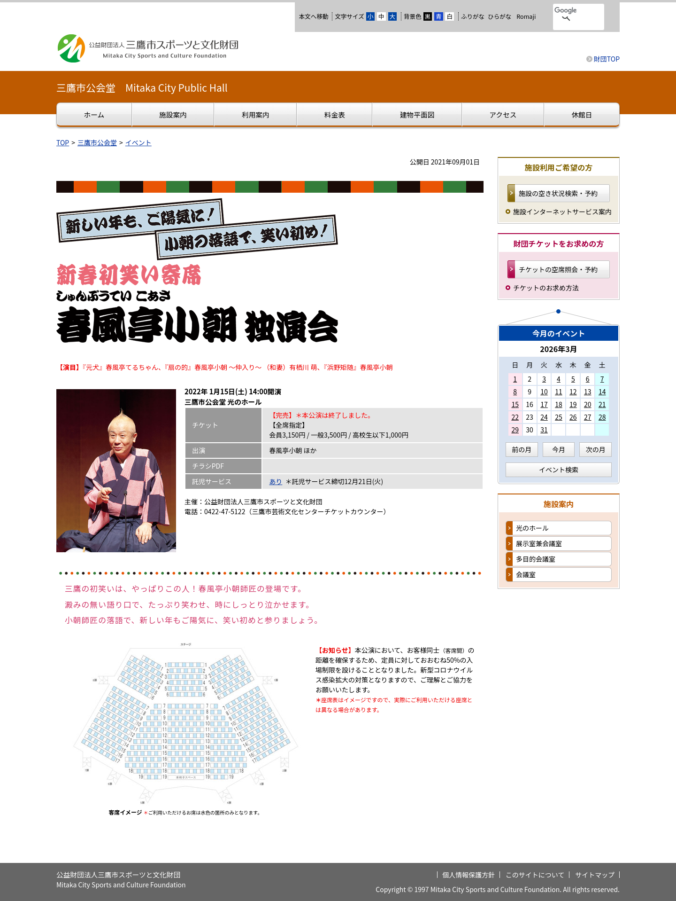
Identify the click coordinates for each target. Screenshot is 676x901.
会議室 (526, 574)
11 (558, 391)
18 (558, 404)
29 (515, 429)
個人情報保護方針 (468, 874)
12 (573, 391)
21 (602, 404)
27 (588, 417)
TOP (62, 142)
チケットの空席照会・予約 (558, 269)
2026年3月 (558, 348)
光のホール (532, 528)
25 (558, 417)
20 (588, 404)
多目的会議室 (535, 559)
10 (544, 391)
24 (544, 417)
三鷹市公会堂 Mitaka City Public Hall (142, 87)
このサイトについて (535, 874)
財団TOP (607, 58)
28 (602, 417)
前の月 (521, 449)
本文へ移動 (313, 16)
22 (515, 417)
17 (544, 404)
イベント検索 (558, 469)
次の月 (596, 449)
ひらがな (499, 16)
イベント (138, 142)
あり (275, 481)
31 (544, 429)
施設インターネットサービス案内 (562, 211)
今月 (558, 449)
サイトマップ (595, 874)
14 (602, 391)
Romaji (526, 16)
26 (573, 417)
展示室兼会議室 (539, 543)
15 (515, 404)
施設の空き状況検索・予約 (558, 193)
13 (588, 391)
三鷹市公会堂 (97, 142)
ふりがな (472, 16)
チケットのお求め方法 (546, 287)
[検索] (566, 10)
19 (573, 404)
